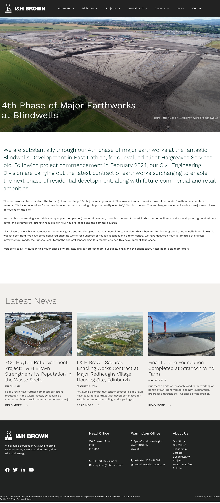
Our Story (179, 442)
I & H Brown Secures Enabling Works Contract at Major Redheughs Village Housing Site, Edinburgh (108, 372)
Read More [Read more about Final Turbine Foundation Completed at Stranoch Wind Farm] (157, 406)
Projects (113, 9)
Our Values (179, 446)
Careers (162, 9)
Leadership (180, 450)
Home (157, 119)
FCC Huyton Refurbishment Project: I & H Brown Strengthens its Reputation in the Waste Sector (38, 372)
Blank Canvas (213, 498)
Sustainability (137, 9)
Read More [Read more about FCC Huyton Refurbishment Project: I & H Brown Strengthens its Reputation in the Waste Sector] (14, 406)
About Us (66, 9)
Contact (197, 9)
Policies (178, 469)
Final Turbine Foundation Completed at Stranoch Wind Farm (181, 369)
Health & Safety (182, 465)
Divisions (90, 9)
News (180, 9)
